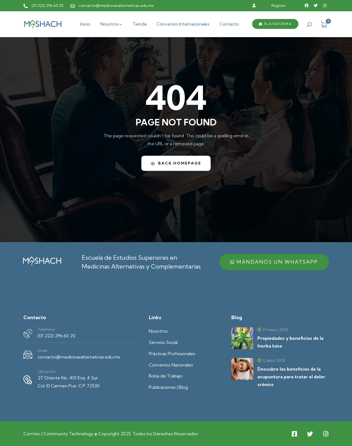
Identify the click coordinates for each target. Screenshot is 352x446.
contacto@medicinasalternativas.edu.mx (79, 357)
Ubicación (47, 371)
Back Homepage (176, 163)
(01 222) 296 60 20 (56, 335)
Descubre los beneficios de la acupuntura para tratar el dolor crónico (291, 376)
